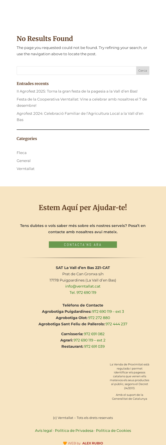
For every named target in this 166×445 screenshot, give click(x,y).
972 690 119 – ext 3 (108, 311)
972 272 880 (99, 318)
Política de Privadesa (74, 430)
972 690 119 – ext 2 (89, 340)
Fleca (22, 153)
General (24, 161)
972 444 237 (116, 324)
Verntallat (26, 169)
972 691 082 (94, 334)
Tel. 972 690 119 (83, 292)
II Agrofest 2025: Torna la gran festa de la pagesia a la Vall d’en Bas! (77, 91)
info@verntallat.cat (83, 286)
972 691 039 (94, 346)
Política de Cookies (113, 430)
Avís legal (43, 430)
